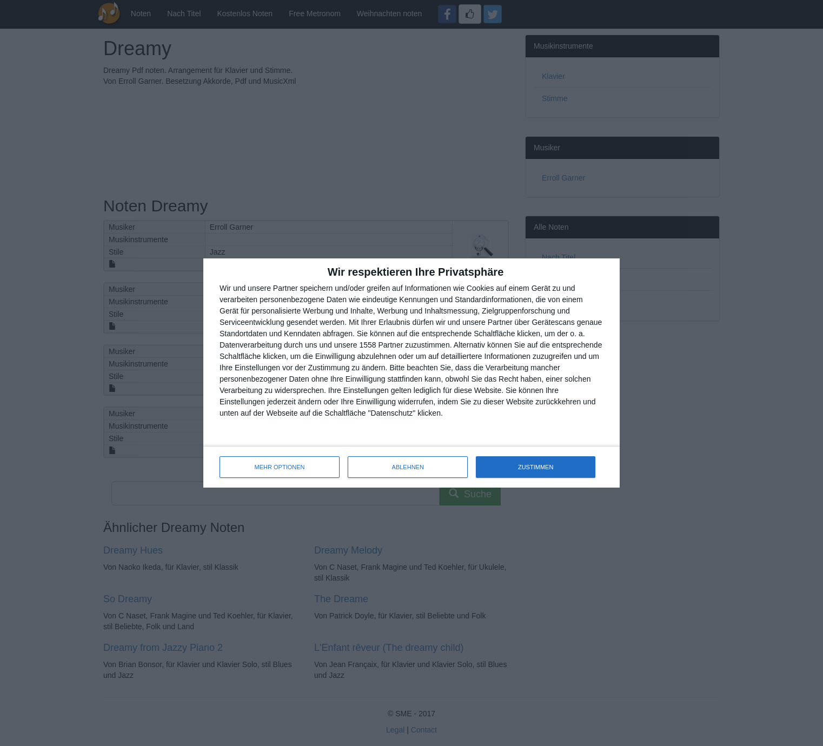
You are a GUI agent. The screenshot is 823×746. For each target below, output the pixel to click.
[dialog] (411, 373)
